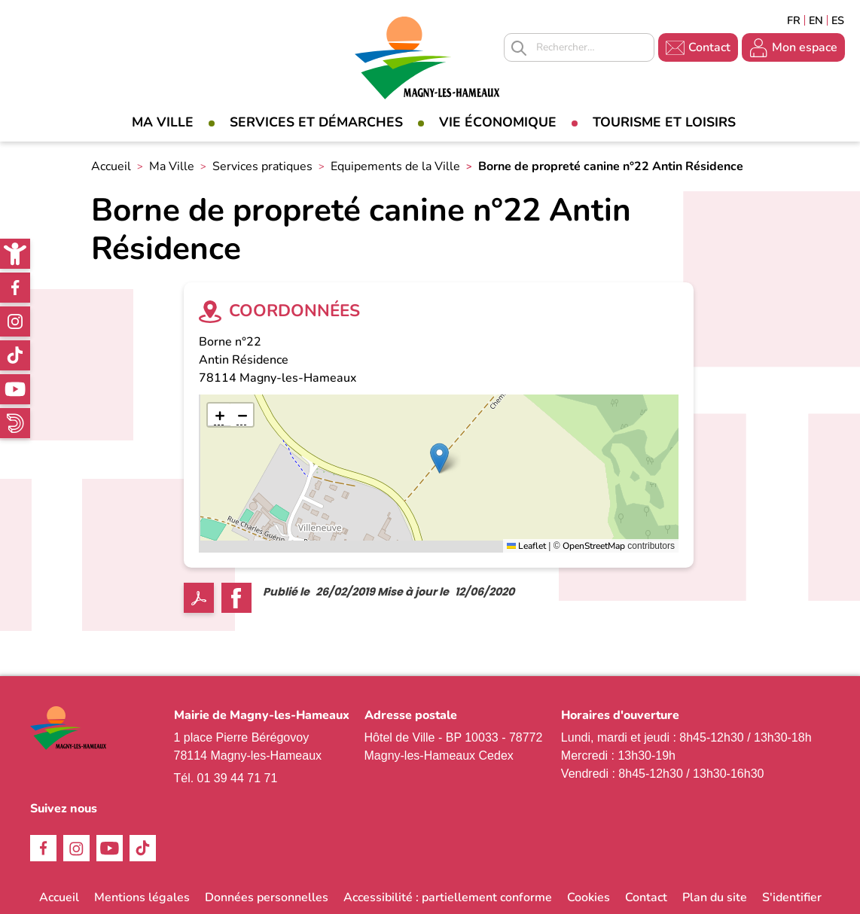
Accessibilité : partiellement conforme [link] (447, 897)
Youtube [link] (15, 389)
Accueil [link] (111, 166)
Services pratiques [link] (262, 166)
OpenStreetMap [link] (594, 546)
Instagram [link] (15, 321)
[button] (439, 458)
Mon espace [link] (804, 47)
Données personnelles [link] (266, 897)
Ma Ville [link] (163, 122)
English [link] (816, 20)
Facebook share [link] (236, 598)
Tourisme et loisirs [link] (664, 122)
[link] (15, 254)
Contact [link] (709, 47)
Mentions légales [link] (142, 897)
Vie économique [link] (498, 122)
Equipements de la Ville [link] (395, 166)
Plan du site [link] (714, 897)
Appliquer (519, 48)
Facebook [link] (15, 288)
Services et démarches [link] (316, 122)
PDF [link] (199, 598)
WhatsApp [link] (15, 423)
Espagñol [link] (838, 20)
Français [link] (794, 20)
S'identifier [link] (792, 897)
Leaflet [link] (526, 546)
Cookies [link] (588, 897)
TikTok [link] (15, 355)
